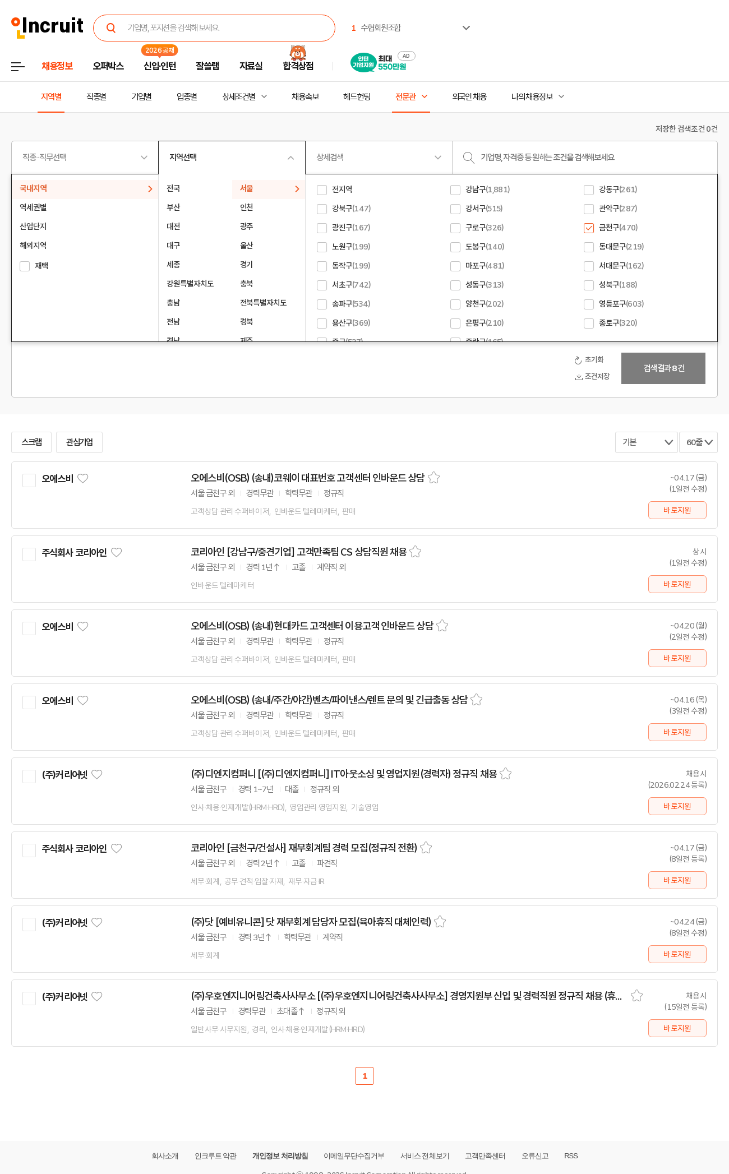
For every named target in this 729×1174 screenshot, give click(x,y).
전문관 (405, 97)
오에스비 (57, 479)
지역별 (51, 97)
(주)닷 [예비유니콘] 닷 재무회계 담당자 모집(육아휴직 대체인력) (311, 922)
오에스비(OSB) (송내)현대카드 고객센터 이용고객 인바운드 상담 (312, 626)
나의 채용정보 (531, 97)
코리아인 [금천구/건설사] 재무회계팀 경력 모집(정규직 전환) (304, 848)
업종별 (187, 97)
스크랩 (31, 442)
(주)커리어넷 (64, 775)
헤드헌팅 (356, 97)
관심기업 (79, 442)
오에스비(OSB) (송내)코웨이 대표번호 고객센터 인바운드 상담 (308, 478)
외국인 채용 (469, 97)
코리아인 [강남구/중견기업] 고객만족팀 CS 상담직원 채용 (299, 552)
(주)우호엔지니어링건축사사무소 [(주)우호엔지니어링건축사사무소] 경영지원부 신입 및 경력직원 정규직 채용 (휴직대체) (409, 996)
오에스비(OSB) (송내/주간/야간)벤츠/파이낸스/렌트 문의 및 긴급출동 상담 (329, 700)
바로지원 (677, 510)
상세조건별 (238, 97)
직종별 (96, 97)
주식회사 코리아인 (74, 553)
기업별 (141, 97)
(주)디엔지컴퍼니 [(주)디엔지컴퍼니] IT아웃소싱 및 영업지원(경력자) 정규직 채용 (344, 774)
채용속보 (305, 97)
